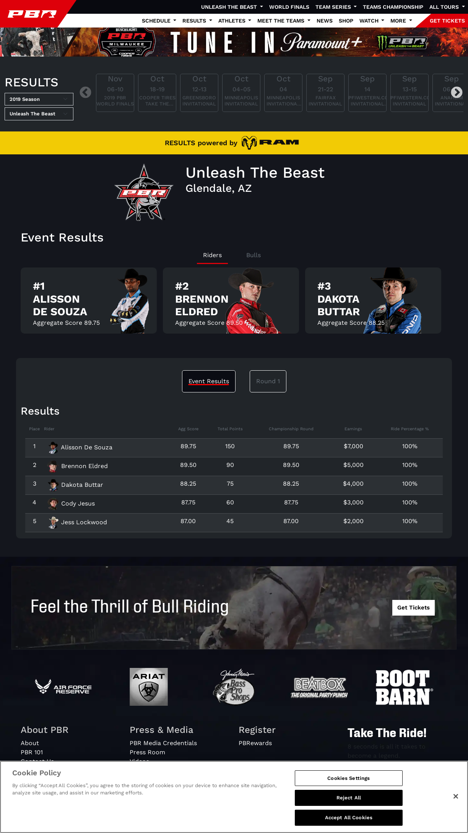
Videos (139, 761)
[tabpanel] (234, 303)
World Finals (289, 7)
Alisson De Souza (79, 447)
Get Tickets (413, 607)
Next (456, 93)
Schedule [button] (157, 21)
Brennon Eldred (77, 466)
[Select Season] (39, 99)
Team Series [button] (334, 7)
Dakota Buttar (75, 484)
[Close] (455, 802)
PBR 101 (32, 752)
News (325, 21)
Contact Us (37, 761)
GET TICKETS (447, 21)
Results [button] (195, 21)
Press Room (147, 752)
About (30, 743)
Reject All (348, 803)
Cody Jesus (71, 503)
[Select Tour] (39, 113)
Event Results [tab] (208, 381)
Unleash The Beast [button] (229, 7)
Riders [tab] (212, 255)
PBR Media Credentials (163, 743)
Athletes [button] (232, 21)
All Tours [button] (444, 7)
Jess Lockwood (77, 522)
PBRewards (255, 743)
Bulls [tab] (253, 255)
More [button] (399, 21)
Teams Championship (393, 7)
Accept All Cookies (348, 823)
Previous (85, 93)
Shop (346, 21)
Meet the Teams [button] (281, 21)
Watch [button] (369, 21)
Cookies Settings (348, 784)
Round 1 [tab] (268, 381)
